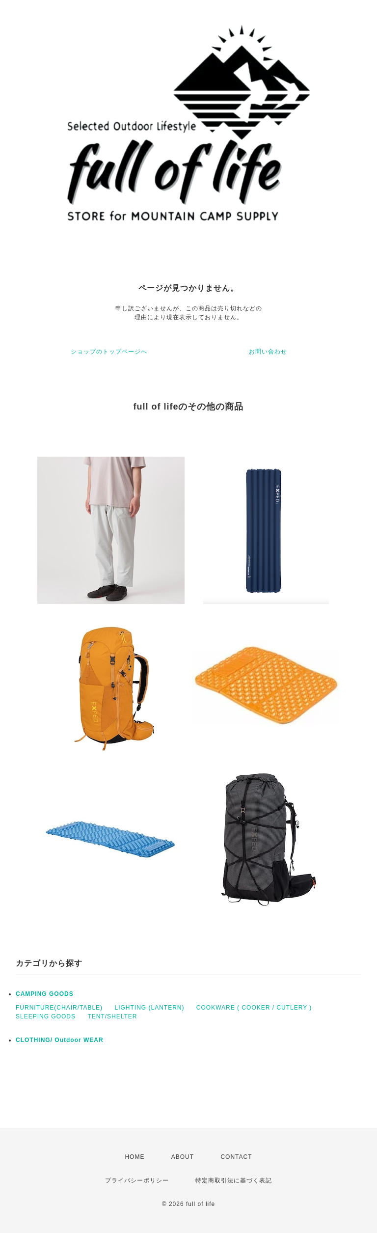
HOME (134, 1156)
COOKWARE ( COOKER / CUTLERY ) (254, 1007)
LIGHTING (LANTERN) (149, 1007)
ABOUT (182, 1156)
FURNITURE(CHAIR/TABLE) (59, 1007)
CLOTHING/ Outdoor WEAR (60, 1040)
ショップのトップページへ (109, 351)
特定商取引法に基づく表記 (233, 1180)
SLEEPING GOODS (46, 1016)
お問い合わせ (268, 351)
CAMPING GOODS (45, 993)
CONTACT (236, 1156)
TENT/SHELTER (112, 1016)
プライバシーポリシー (137, 1180)
